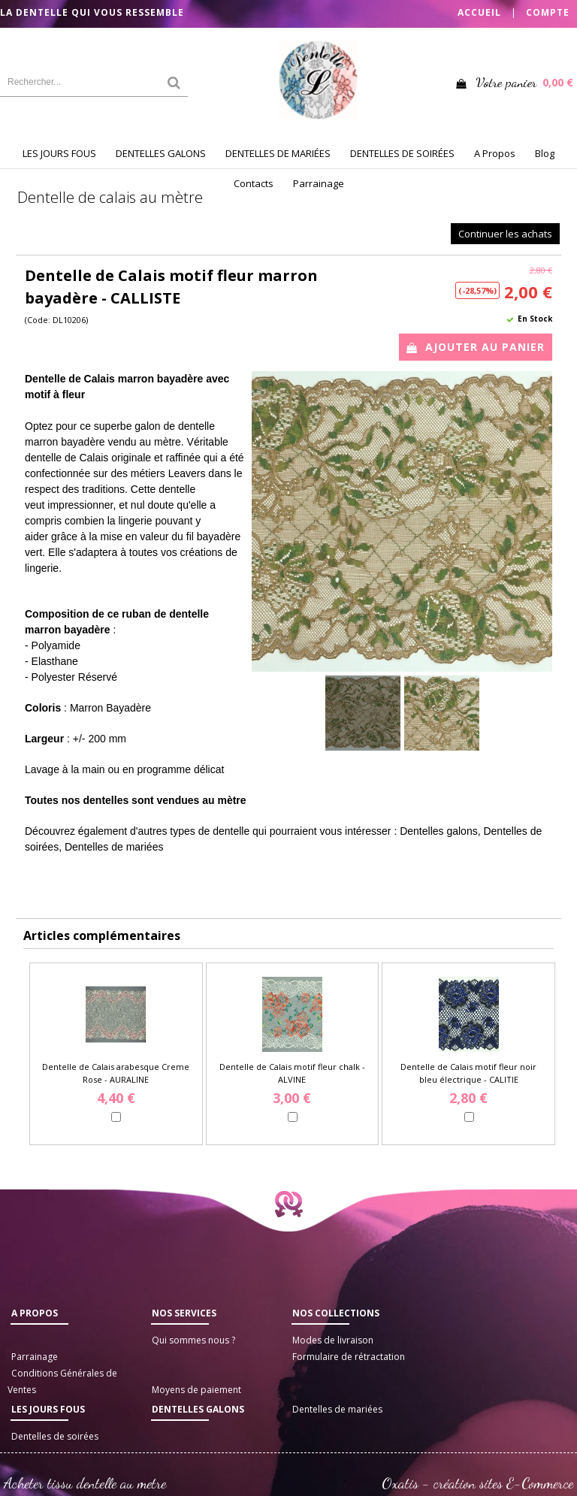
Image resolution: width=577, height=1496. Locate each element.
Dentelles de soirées (54, 1436)
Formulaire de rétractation (348, 1356)
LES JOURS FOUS (59, 153)
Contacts (253, 183)
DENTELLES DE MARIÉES (278, 153)
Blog (544, 153)
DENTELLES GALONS (161, 153)
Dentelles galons (198, 1409)
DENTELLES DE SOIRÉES (402, 153)
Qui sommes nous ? (193, 1340)
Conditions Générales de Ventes (62, 1381)
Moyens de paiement (196, 1389)
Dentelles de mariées (337, 1409)
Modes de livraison (332, 1340)
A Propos (494, 153)
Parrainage (318, 183)
